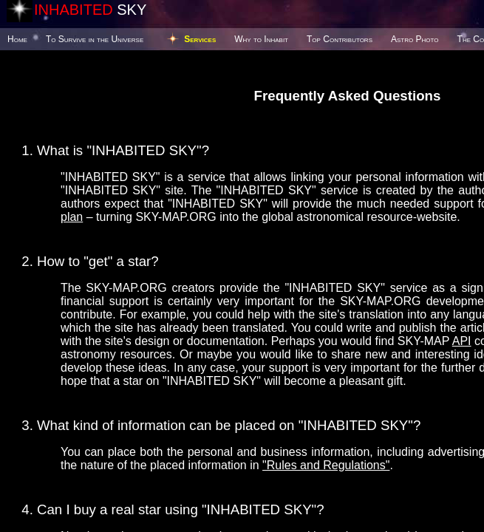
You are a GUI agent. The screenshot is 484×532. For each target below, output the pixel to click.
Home (17, 39)
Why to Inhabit (261, 39)
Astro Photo (415, 39)
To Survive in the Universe (94, 39)
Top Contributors (339, 39)
